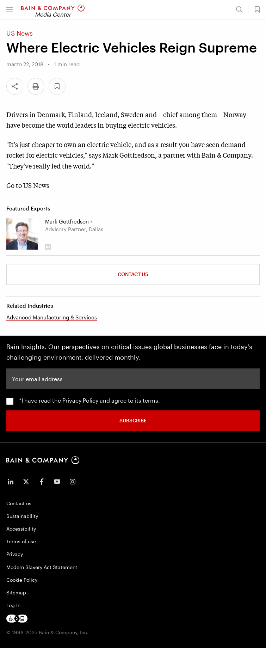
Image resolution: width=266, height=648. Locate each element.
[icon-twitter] (26, 481)
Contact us (18, 503)
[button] (9, 9)
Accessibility (21, 529)
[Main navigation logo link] (53, 9)
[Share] (14, 86)
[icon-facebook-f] (41, 481)
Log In (13, 605)
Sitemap (16, 592)
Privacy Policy (80, 400)
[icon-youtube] (57, 481)
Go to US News (27, 185)
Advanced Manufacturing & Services (51, 317)
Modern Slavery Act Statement (41, 567)
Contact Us (133, 274)
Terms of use (21, 541)
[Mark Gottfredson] (22, 234)
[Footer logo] (16, 619)
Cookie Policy (21, 580)
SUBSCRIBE (133, 420)
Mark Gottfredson (67, 221)
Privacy (14, 554)
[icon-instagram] (72, 481)
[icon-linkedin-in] (10, 481)
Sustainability (22, 516)
